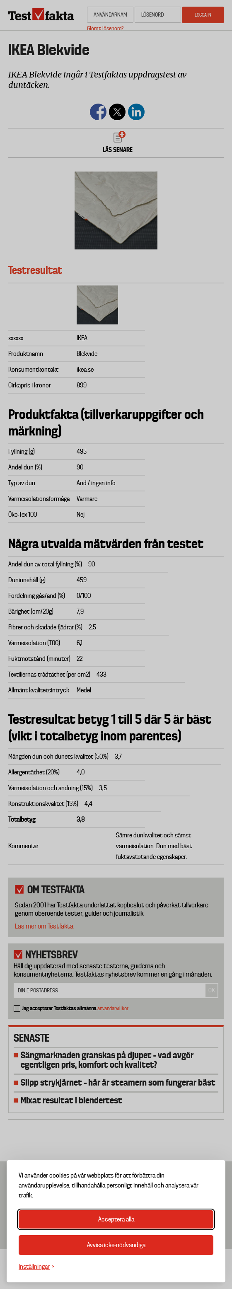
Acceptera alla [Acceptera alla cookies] (116, 1219)
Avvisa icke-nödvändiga (116, 1245)
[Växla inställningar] (36, 1267)
